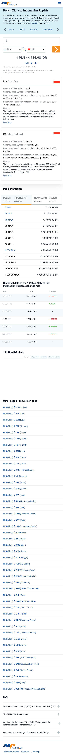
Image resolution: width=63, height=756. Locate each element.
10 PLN (21, 29)
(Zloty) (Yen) (13, 413)
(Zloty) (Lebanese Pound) (19, 632)
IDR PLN (34, 23)
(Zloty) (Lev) (14, 420)
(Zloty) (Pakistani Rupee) (19, 657)
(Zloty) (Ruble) (14, 488)
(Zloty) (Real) (14, 507)
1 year (44, 357)
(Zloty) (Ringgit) (15, 557)
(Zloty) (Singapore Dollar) (19, 576)
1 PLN (11, 29)
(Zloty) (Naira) (14, 645)
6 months (35, 357)
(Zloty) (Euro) (14, 595)
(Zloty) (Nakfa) (15, 614)
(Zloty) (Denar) (15, 639)
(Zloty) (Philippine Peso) (19, 570)
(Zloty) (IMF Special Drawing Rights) (24, 689)
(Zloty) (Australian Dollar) (19, 501)
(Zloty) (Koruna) (15, 426)
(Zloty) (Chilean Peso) (18, 607)
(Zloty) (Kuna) (14, 482)
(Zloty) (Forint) (15, 445)
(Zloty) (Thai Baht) (16, 582)
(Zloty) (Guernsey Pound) (19, 620)
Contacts (25, 752)
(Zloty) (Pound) (15, 438)
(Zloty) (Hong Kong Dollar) (20, 526)
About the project (11, 752)
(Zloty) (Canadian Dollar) (19, 514)
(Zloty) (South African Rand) (21, 589)
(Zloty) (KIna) (14, 651)
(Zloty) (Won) (14, 545)
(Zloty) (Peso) (14, 551)
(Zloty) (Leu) (14, 451)
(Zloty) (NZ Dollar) (16, 564)
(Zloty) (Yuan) (14, 520)
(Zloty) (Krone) (14, 432)
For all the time (54, 357)
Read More (7, 122)
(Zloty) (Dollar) (15, 407)
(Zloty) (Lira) (14, 495)
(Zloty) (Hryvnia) (15, 676)
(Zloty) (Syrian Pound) (18, 670)
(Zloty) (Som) (14, 626)
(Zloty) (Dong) (14, 682)
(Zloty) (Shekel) (14, 532)
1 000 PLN (47, 29)
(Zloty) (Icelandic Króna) (18, 470)
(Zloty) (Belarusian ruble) (19, 601)
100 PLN (34, 29)
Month (27, 357)
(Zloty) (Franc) (14, 464)
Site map (35, 752)
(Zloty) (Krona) (14, 457)
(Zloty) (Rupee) (14, 539)
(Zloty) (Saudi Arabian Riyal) (21, 664)
